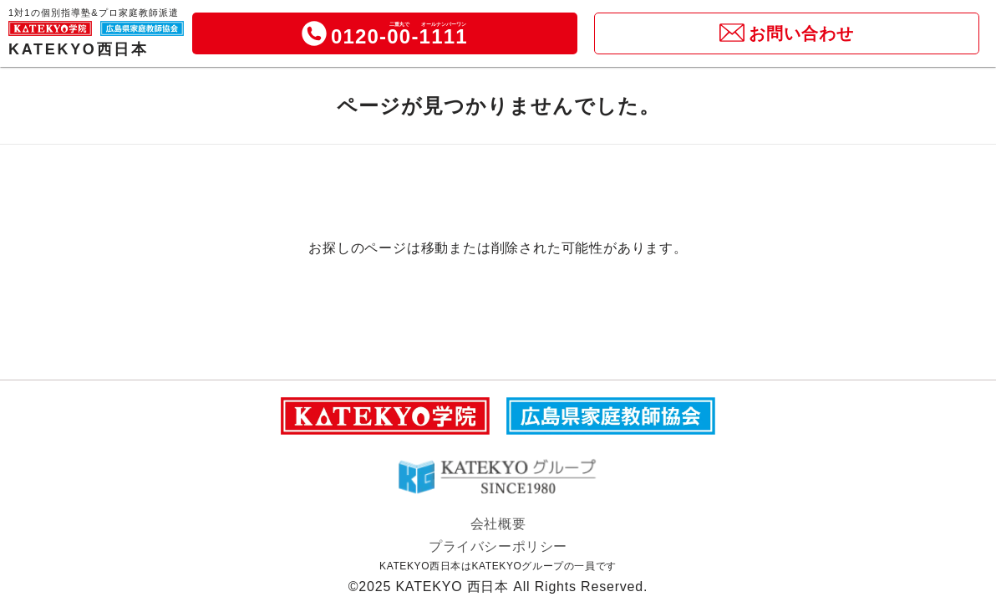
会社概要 (498, 524)
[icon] (314, 33)
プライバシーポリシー (498, 546)
